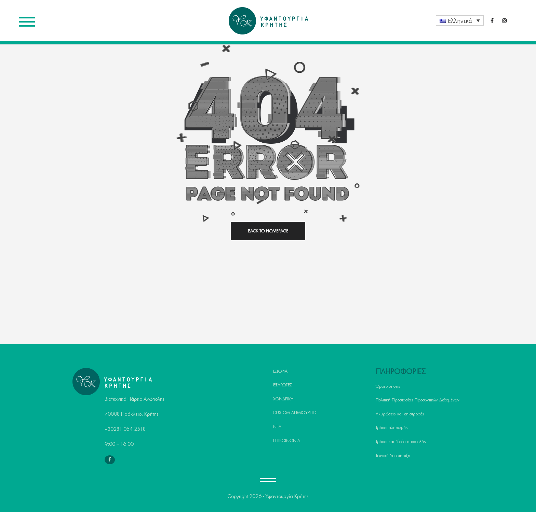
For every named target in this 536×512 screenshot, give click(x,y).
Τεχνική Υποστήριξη (393, 456)
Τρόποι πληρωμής (392, 428)
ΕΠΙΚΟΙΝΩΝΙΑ (286, 441)
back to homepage (268, 231)
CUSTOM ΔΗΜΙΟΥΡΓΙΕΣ (295, 413)
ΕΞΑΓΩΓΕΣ (282, 385)
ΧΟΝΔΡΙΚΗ (283, 399)
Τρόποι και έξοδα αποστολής (401, 442)
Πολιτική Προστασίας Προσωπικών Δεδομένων (417, 400)
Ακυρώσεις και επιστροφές (400, 414)
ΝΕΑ (277, 427)
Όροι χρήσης (388, 386)
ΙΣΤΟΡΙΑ (280, 371)
